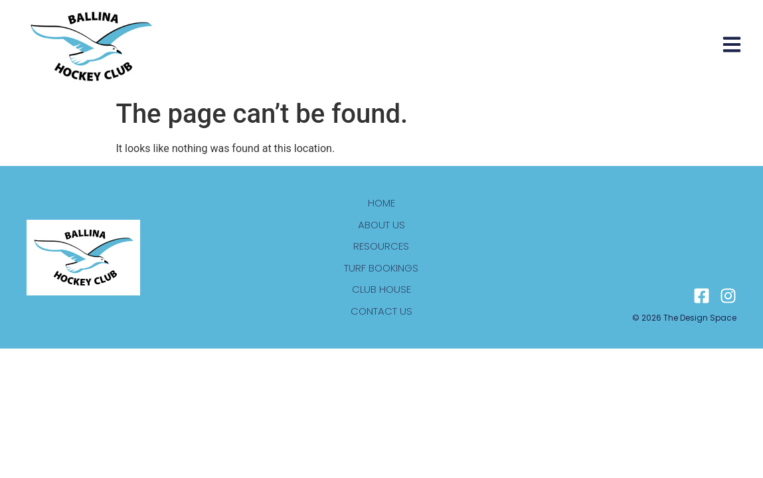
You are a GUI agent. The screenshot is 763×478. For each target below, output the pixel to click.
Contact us (381, 311)
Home (381, 203)
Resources (381, 246)
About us (381, 225)
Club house (381, 289)
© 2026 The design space (684, 317)
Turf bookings (381, 268)
